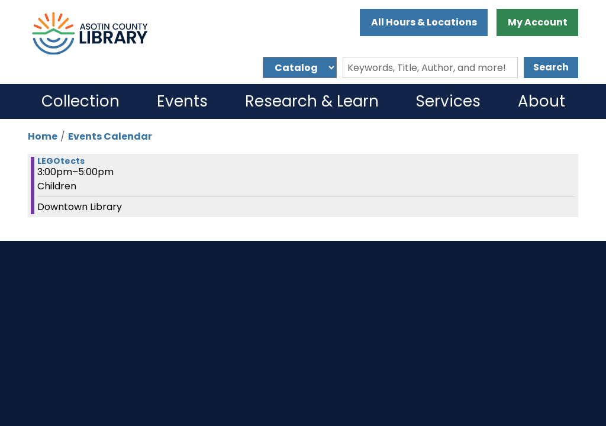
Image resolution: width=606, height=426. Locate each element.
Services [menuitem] (448, 101)
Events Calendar (110, 136)
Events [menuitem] (182, 101)
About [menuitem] (541, 101)
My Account (538, 22)
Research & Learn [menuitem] (312, 101)
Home (42, 136)
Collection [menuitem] (80, 101)
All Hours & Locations (424, 22)
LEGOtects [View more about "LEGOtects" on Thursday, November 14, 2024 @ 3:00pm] (61, 161)
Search (551, 67)
